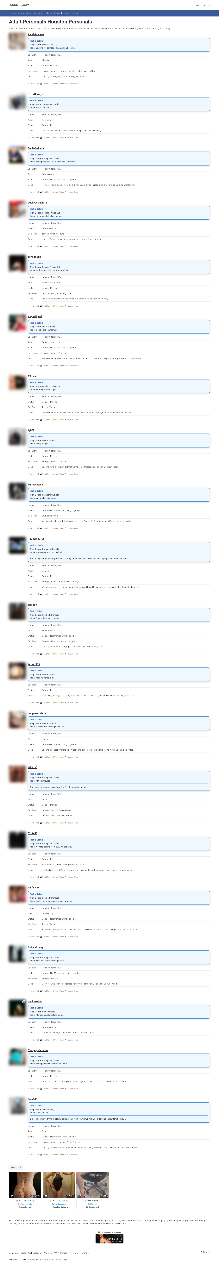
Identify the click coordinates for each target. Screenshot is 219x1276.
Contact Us (14, 1253)
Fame (66, 13)
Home (13, 13)
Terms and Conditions (17, 1260)
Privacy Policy (33, 1260)
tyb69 (31, 430)
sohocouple (34, 256)
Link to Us (73, 1253)
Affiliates (48, 1253)
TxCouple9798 (36, 538)
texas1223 (34, 664)
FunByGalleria (36, 148)
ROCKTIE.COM (19, 5)
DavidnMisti (35, 1001)
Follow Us (205, 1252)
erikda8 (32, 604)
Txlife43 (32, 833)
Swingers (38, 13)
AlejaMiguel (35, 316)
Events (75, 13)
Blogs (23, 1253)
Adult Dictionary (35, 1253)
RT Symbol (84, 1253)
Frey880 (32, 1099)
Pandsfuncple (36, 34)
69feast (32, 376)
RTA (41, 1260)
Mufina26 (33, 887)
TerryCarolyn (35, 94)
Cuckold (58, 13)
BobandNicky (35, 947)
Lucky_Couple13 (37, 202)
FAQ (55, 1253)
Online (21, 13)
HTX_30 (32, 767)
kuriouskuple (35, 484)
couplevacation (37, 713)
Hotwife (48, 13)
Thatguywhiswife (38, 1050)
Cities (28, 13)
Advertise (62, 1253)
